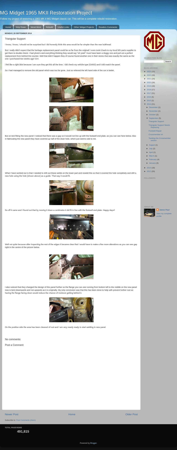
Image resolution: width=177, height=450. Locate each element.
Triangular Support (156, 121)
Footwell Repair (155, 131)
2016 (149, 97)
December (153, 107)
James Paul (164, 210)
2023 (149, 72)
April (151, 152)
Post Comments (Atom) (26, 420)
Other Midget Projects (84, 27)
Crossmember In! (156, 134)
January (152, 163)
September (154, 118)
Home (8, 27)
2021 (149, 79)
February (153, 159)
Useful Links (63, 27)
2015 (149, 100)
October (152, 115)
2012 (149, 171)
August (152, 145)
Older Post (131, 414)
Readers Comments (108, 27)
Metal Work (36, 27)
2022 (149, 75)
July (151, 149)
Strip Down (21, 27)
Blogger (93, 443)
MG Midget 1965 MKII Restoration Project (46, 13)
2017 (149, 93)
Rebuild (49, 27)
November (153, 111)
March (152, 156)
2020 (149, 82)
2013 (149, 168)
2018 (149, 90)
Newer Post (11, 414)
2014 (149, 104)
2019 (149, 86)
